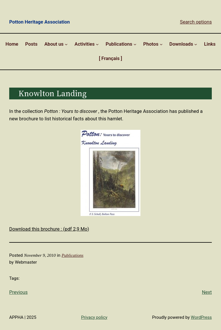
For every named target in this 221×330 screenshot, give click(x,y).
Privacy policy (94, 317)
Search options (196, 22)
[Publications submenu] (135, 44)
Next (207, 292)
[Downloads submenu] (195, 44)
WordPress (201, 317)
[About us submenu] (66, 44)
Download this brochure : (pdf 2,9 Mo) (49, 229)
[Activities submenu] (97, 44)
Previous (18, 292)
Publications (72, 255)
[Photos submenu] (161, 44)
